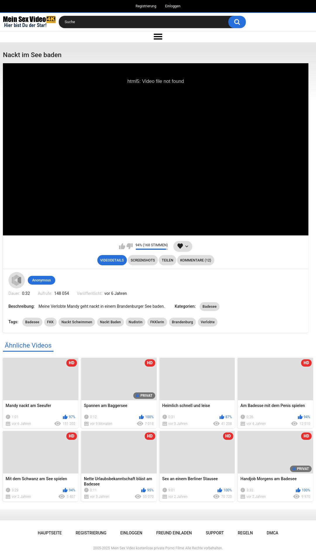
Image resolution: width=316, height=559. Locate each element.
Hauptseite (50, 533)
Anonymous (41, 280)
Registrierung (146, 6)
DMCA (272, 533)
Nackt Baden (110, 322)
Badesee (210, 307)
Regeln (245, 533)
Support (215, 533)
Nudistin (135, 322)
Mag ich (122, 246)
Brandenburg (182, 322)
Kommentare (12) (195, 260)
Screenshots (143, 260)
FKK (50, 322)
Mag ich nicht (130, 246)
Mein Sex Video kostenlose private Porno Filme (147, 548)
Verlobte (208, 322)
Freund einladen (174, 533)
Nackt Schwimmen (76, 322)
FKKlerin (157, 322)
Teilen (167, 260)
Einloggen (173, 6)
